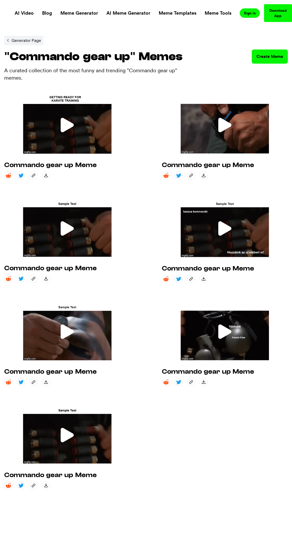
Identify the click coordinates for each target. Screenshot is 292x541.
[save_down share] (46, 175)
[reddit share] (8, 175)
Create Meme (269, 56)
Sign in (250, 13)
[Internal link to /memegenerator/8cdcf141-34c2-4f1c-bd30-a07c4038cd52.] (24, 40)
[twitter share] (21, 175)
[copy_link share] (33, 175)
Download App (278, 13)
